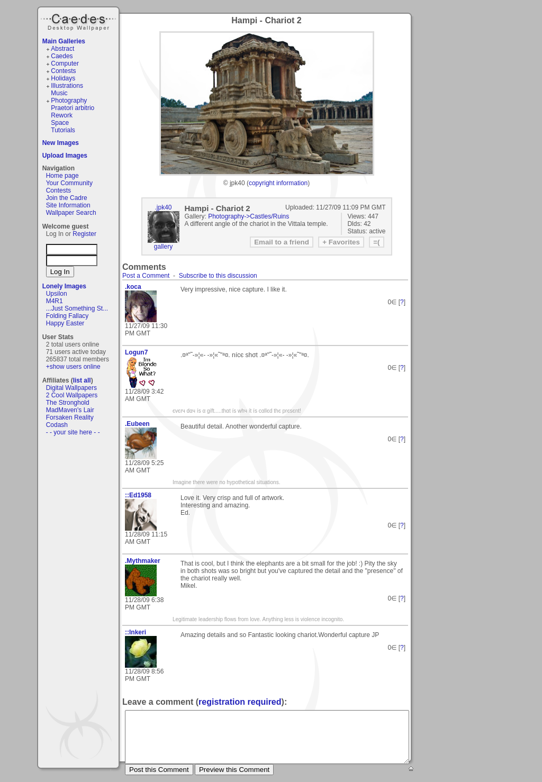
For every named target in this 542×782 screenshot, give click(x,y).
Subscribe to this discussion (218, 275)
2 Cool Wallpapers (72, 395)
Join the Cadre (66, 198)
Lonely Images (64, 286)
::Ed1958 (138, 495)
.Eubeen (137, 424)
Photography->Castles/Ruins (248, 216)
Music (59, 93)
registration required (239, 701)
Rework (62, 115)
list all (82, 380)
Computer (65, 63)
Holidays (63, 78)
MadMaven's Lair (70, 410)
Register (84, 234)
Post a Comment (145, 275)
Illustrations (67, 85)
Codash (57, 425)
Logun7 (136, 352)
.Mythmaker (142, 561)
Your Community (69, 183)
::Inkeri (135, 632)
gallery (163, 246)
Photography (69, 100)
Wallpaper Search (71, 212)
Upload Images (64, 155)
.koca (133, 286)
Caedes (79, 21)
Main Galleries (63, 41)
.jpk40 (163, 207)
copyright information (278, 183)
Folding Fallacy (67, 316)
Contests (63, 71)
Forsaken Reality (70, 417)
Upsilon (56, 293)
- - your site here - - (73, 432)
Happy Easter (65, 323)
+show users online (73, 366)
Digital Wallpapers (71, 388)
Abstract (62, 48)
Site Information (68, 205)
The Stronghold (67, 402)
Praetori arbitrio (72, 108)
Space (60, 122)
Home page (62, 175)
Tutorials (63, 130)
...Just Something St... (77, 308)
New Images (60, 143)
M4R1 (54, 301)
